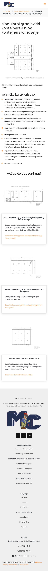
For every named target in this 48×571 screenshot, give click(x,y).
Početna (6, 11)
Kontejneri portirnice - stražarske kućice (24, 459)
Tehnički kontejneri (24, 473)
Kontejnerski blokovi (24, 483)
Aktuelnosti (24, 517)
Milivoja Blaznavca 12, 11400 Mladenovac (24, 541)
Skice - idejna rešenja (22, 11)
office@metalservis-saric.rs (24, 556)
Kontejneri (24, 507)
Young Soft (24, 565)
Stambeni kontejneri (24, 464)
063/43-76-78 (24, 551)
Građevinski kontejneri (24, 449)
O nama (24, 502)
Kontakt (24, 527)
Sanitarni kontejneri (24, 468)
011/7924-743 (24, 546)
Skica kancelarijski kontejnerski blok (19, 375)
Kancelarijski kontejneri (24, 454)
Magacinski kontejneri (24, 478)
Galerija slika (24, 522)
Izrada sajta (12, 565)
